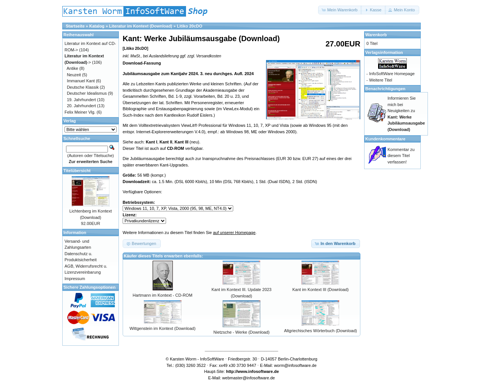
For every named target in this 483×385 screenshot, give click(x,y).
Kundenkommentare (385, 139)
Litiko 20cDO (189, 26)
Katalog (97, 26)
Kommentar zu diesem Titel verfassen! (401, 155)
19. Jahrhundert (81, 99)
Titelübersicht (77, 170)
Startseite (75, 26)
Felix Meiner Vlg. (80, 112)
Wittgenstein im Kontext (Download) (162, 328)
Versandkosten (208, 56)
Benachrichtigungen (385, 88)
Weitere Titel (380, 80)
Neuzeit (74, 74)
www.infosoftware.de (258, 371)
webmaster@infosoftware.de (248, 378)
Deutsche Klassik (82, 87)
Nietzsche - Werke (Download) (242, 332)
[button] (340, 10)
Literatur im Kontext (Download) (140, 26)
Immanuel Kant (81, 81)
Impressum (75, 278)
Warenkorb (376, 34)
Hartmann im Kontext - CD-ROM (162, 295)
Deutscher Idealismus (87, 93)
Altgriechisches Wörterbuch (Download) (320, 330)
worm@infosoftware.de (295, 365)
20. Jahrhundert (81, 105)
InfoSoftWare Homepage (392, 73)
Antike (72, 68)
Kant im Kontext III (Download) (320, 289)
